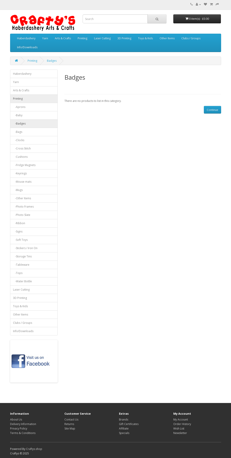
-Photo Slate (21, 215)
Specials (124, 433)
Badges (52, 61)
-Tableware (21, 265)
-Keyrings (20, 173)
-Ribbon (19, 223)
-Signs (17, 231)
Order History (182, 424)
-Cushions (20, 157)
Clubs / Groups (190, 38)
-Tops (17, 273)
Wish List (178, 428)
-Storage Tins (22, 256)
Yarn (45, 38)
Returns (69, 424)
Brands (123, 419)
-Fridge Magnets (24, 165)
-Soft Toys (20, 240)
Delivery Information (23, 424)
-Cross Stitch (22, 148)
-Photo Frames (23, 206)
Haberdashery (26, 38)
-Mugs (18, 190)
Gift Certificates (129, 424)
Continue (212, 110)
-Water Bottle (22, 281)
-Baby (17, 115)
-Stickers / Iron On (25, 248)
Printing (82, 38)
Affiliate (124, 428)
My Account (180, 419)
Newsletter (180, 433)
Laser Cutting (102, 38)
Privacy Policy (18, 428)
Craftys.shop (34, 449)
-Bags (17, 132)
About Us (16, 419)
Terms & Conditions (22, 433)
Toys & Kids (145, 38)
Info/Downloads (27, 47)
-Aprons (19, 107)
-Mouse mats (22, 182)
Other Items (167, 38)
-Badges (19, 123)
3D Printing (124, 38)
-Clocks (18, 140)
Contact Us (71, 419)
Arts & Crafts (63, 38)
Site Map (69, 428)
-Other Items (22, 198)
